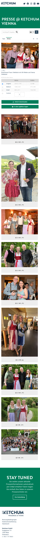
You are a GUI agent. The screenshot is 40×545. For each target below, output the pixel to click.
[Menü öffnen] (36, 32)
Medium (8, 87)
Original (8, 83)
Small (7, 90)
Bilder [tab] (9, 39)
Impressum (5, 524)
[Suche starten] (16, 31)
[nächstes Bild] (37, 38)
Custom (8, 93)
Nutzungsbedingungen (9, 519)
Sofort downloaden (20, 102)
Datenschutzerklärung (9, 522)
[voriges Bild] (33, 38)
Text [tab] (3, 39)
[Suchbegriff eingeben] (10, 32)
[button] (31, 32)
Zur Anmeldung (20, 497)
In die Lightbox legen (20, 106)
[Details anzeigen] (19, 126)
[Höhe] (22, 94)
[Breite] (17, 94)
